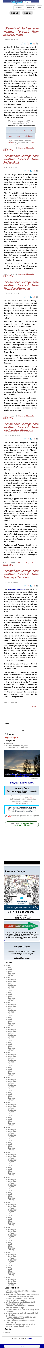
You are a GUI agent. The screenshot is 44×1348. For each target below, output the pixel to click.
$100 (18, 136)
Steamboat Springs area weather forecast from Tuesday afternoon (20, 574)
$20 (31, 130)
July (9, 989)
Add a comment (8, 151)
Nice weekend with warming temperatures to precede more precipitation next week (22, 1295)
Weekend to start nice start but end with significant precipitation (20, 1303)
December (12, 979)
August (11, 987)
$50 (10, 136)
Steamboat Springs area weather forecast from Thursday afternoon (20, 285)
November (12, 981)
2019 (8, 1127)
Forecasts (30, 7)
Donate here (22, 790)
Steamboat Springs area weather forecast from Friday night (20, 159)
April (10, 969)
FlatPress (29, 1338)
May (9, 967)
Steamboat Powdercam (17, 590)
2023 (8, 1028)
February (11, 973)
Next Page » (35, 707)
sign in (10, 142)
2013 (8, 1277)
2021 (8, 1078)
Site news (9, 744)
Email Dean (22, 915)
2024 (8, 1003)
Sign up (14, 13)
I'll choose (29, 136)
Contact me (14, 823)
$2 (9, 130)
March (10, 971)
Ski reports (19, 7)
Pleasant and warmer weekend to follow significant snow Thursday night (20, 1325)
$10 (23, 130)
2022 (8, 1053)
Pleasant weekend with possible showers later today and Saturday (21, 1318)
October (11, 983)
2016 (8, 1202)
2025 (8, 978)
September (12, 985)
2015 (8, 1227)
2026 (8, 966)
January (11, 975)
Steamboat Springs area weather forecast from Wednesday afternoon (20, 427)
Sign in (27, 13)
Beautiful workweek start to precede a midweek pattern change (20, 1307)
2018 (8, 1152)
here (30, 798)
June (10, 991)
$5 (16, 130)
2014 (8, 1252)
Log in (7, 1332)
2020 (8, 1103)
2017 (8, 1177)
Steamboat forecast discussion (17, 745)
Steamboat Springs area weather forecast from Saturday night (20, 31)
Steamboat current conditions (17, 747)
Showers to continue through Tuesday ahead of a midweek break (20, 1299)
